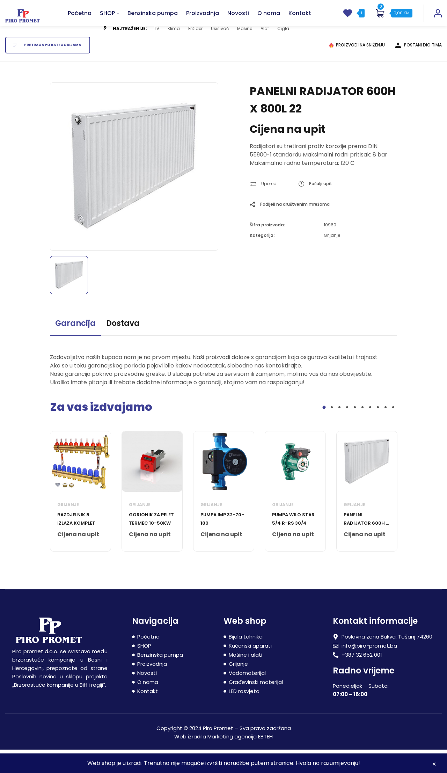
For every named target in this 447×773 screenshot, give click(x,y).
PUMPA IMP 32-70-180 (222, 541)
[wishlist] (347, 20)
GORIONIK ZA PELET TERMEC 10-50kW (151, 541)
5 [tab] (355, 430)
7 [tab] (370, 430)
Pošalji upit (320, 207)
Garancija (75, 346)
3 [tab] (339, 430)
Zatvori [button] (434, 765)
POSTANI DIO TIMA (420, 68)
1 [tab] (324, 430)
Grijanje (332, 258)
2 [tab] (332, 430)
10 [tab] (393, 430)
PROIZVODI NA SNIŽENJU (358, 68)
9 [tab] (385, 430)
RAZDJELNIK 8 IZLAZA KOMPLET (76, 541)
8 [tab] (378, 430)
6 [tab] (362, 430)
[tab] (75, 349)
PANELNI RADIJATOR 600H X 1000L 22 (366, 542)
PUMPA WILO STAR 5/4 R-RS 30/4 (293, 541)
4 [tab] (347, 430)
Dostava (123, 346)
